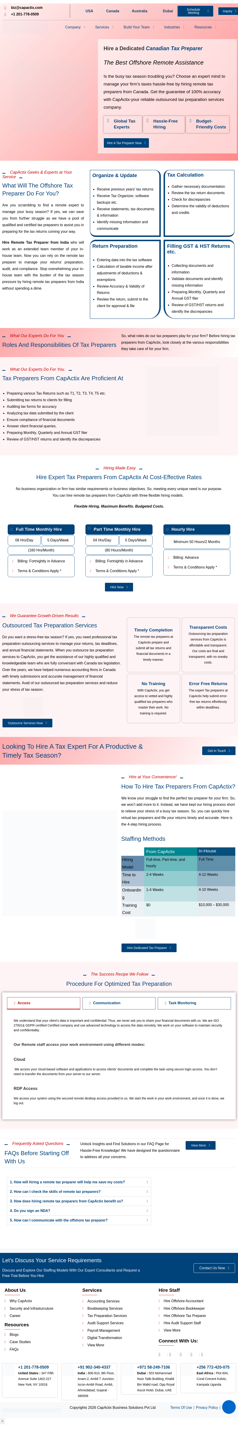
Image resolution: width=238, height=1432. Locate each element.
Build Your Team (139, 27)
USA (89, 11)
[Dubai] (158, 11)
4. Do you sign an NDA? (30, 1213)
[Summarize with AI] (229, 1407)
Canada (112, 11)
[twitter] (194, 1357)
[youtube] (204, 1357)
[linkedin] (172, 1357)
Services (104, 27)
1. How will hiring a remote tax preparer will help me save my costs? (68, 1184)
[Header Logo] (25, 27)
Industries (174, 27)
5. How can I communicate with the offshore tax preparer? (60, 1222)
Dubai (168, 11)
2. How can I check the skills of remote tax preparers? (56, 1193)
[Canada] (101, 11)
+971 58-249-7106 (154, 1370)
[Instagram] (162, 1357)
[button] (79, 1184)
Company (75, 27)
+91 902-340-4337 (94, 1370)
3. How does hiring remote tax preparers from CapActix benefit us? (67, 1203)
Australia (139, 11)
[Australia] (127, 11)
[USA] (81, 11)
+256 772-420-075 (213, 1370)
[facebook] (183, 1357)
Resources (205, 27)
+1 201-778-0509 (33, 1370)
